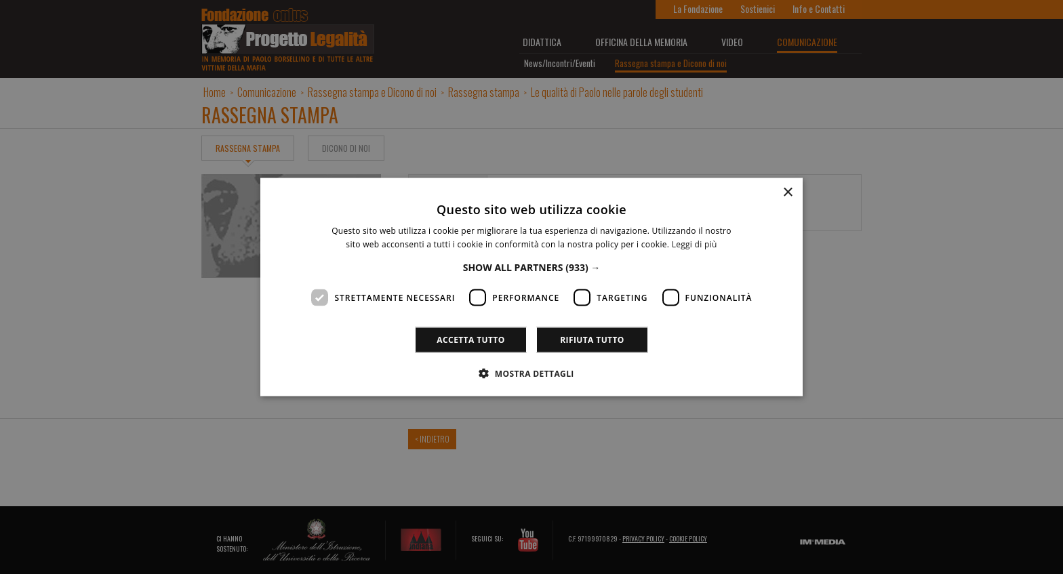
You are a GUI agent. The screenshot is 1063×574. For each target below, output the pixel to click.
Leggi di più (694, 243)
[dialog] (531, 287)
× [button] (787, 192)
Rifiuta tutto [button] (592, 340)
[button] (532, 267)
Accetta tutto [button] (470, 340)
